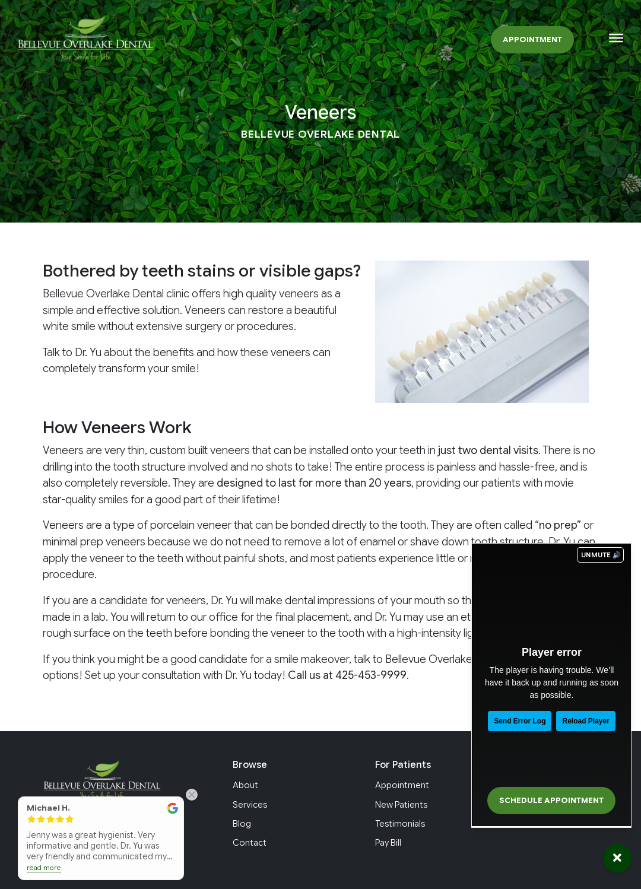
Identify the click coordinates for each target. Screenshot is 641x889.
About (245, 785)
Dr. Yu (88, 352)
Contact (249, 842)
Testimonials (400, 823)
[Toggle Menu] (616, 38)
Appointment (532, 40)
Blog (242, 823)
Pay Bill (388, 842)
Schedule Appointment (551, 800)
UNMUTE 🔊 (601, 555)
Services (250, 804)
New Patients (401, 804)
